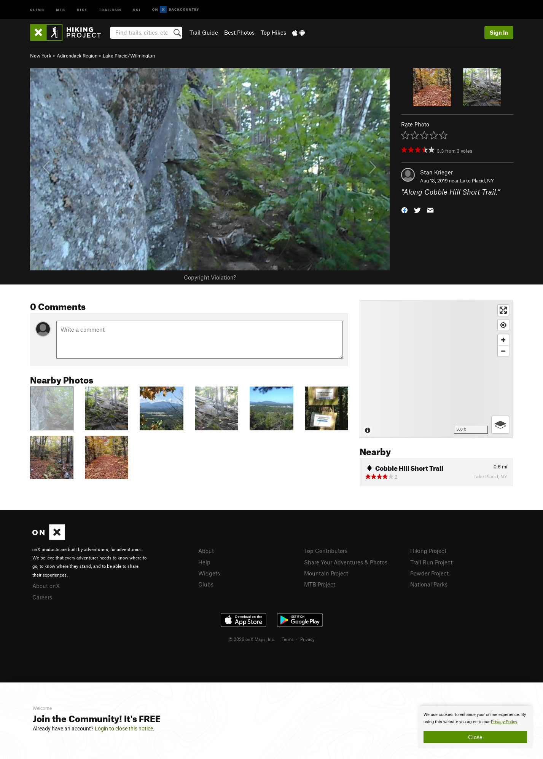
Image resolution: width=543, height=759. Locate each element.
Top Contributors (325, 550)
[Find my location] (503, 325)
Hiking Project (428, 550)
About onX (46, 585)
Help (204, 562)
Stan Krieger (436, 172)
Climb (37, 9)
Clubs (205, 584)
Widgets (209, 573)
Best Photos (239, 32)
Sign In (499, 32)
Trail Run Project (431, 562)
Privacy (307, 639)
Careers (42, 597)
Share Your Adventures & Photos (345, 562)
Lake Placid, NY (477, 180)
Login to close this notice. (124, 728)
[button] (404, 209)
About (206, 550)
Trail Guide (203, 32)
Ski (137, 9)
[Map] (436, 369)
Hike (82, 9)
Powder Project (429, 573)
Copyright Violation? (210, 277)
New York (40, 56)
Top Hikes (273, 32)
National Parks (428, 584)
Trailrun (110, 9)
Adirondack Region (77, 56)
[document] (475, 727)
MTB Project (319, 584)
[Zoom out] (503, 350)
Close (475, 736)
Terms (288, 639)
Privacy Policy (504, 721)
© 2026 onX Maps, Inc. (252, 639)
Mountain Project (326, 573)
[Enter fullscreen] (503, 310)
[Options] (500, 424)
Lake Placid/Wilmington (129, 56)
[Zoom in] (503, 339)
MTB (60, 9)
